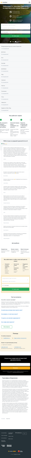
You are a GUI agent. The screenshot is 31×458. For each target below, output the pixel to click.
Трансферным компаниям (10, 433)
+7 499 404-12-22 (17, 347)
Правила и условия (17, 454)
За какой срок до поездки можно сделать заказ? (11, 310)
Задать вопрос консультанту (20, 338)
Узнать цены (15, 36)
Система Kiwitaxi (4, 432)
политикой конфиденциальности (18, 372)
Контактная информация (3, 441)
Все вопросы (7, 326)
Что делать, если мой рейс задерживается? (10, 318)
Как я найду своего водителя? (7, 322)
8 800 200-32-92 (4, 347)
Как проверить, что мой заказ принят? (9, 314)
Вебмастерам (10, 438)
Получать (15, 368)
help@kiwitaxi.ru (6, 338)
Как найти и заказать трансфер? (8, 299)
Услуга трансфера (4, 435)
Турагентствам (10, 436)
